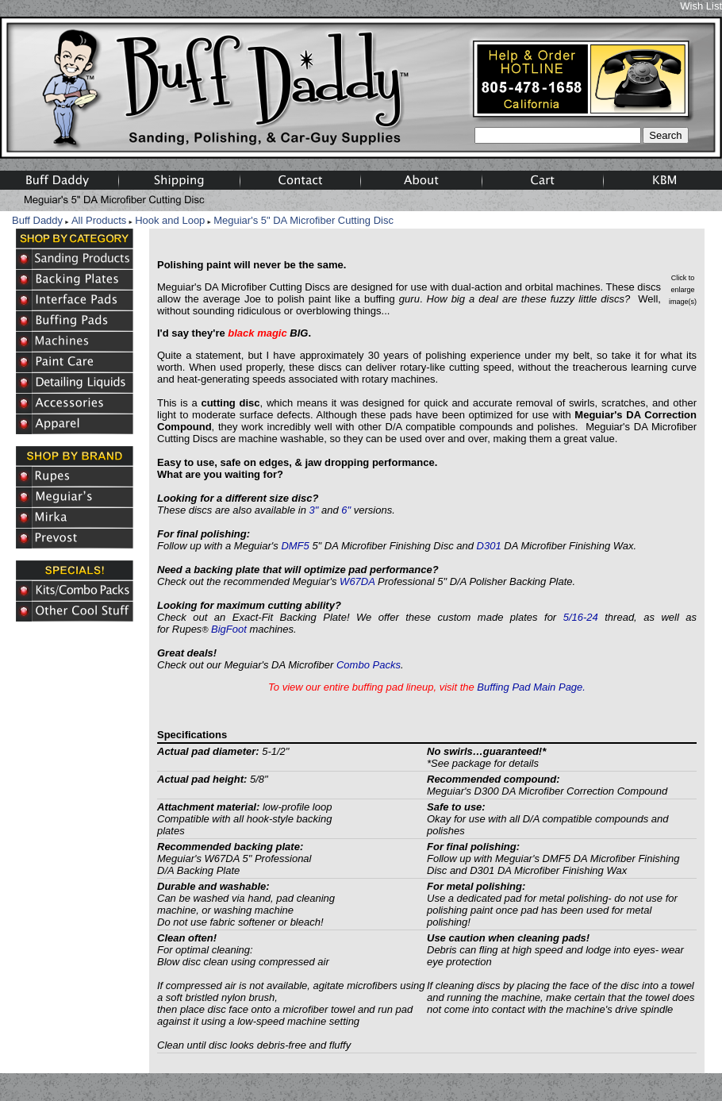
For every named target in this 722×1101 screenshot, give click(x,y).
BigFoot (229, 629)
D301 (489, 546)
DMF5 (295, 546)
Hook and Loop (170, 220)
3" (314, 510)
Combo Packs (368, 665)
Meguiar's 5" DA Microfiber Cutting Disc (303, 220)
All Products (98, 220)
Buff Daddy (37, 220)
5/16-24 (580, 617)
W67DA (357, 581)
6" (346, 510)
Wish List (701, 6)
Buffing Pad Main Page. (531, 687)
